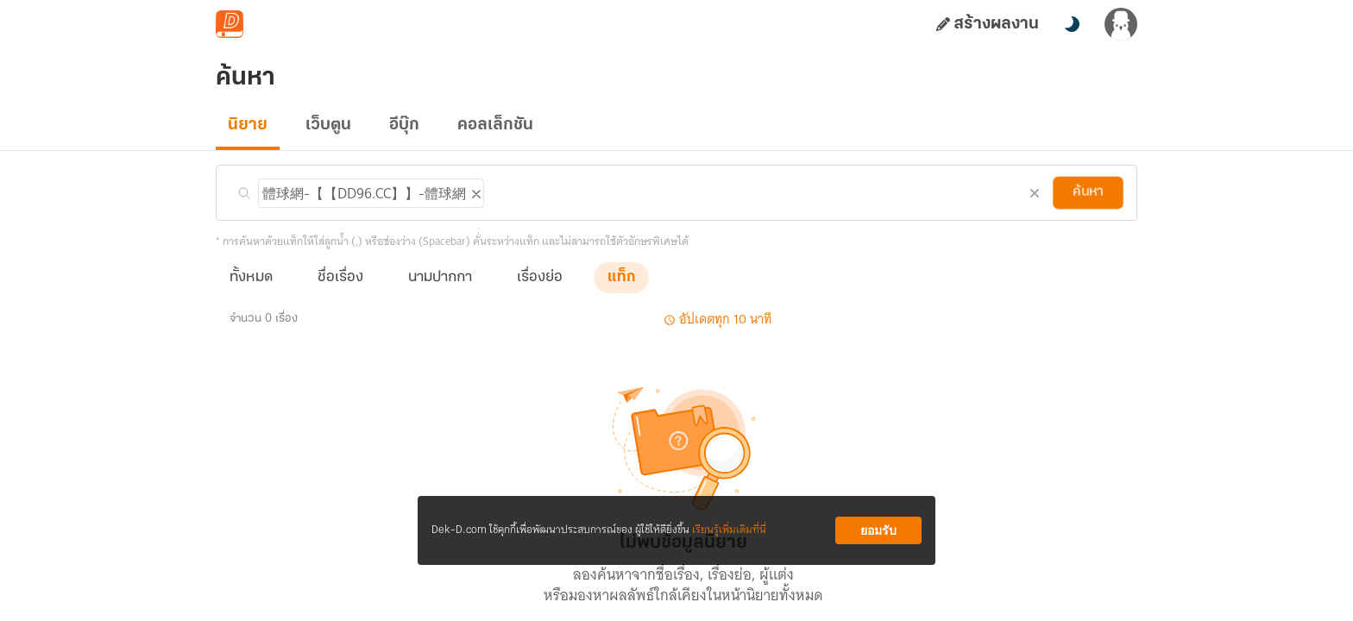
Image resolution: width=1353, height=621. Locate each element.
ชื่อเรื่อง (340, 277)
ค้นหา (1088, 192)
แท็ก (621, 277)
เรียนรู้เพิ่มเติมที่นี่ (729, 530)
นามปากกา (440, 277)
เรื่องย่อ (540, 277)
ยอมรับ (878, 530)
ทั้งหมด (251, 277)
